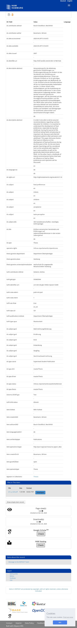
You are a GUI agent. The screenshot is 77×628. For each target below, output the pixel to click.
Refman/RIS (14, 574)
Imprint (18, 623)
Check (41, 534)
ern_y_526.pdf (13, 492)
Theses (36, 477)
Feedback (40, 623)
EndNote (13, 578)
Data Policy (29, 623)
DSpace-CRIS (18, 626)
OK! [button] (60, 622)
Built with (10, 626)
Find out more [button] (68, 617)
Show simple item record (15, 502)
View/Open (40, 492)
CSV (11, 580)
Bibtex (12, 576)
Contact (9, 623)
